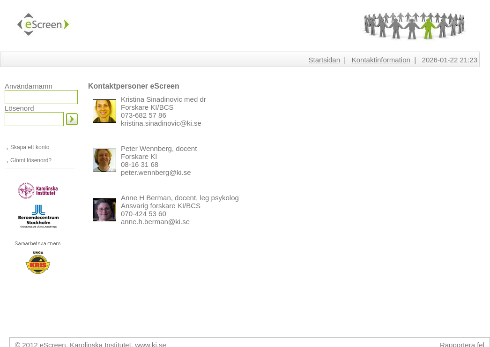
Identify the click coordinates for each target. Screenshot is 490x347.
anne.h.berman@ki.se (155, 222)
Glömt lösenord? (31, 160)
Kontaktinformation (381, 60)
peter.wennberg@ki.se (156, 172)
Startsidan (324, 60)
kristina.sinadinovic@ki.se (161, 123)
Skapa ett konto (29, 147)
